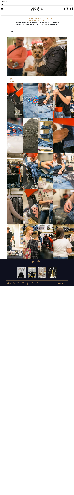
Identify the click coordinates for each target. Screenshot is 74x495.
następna (12, 33)
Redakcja (17, 282)
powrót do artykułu (37, 20)
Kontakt (33, 282)
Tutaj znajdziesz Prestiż (28, 283)
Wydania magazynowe (9, 8)
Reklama (22, 282)
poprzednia (12, 29)
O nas (16, 8)
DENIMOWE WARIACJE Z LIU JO (37, 18)
